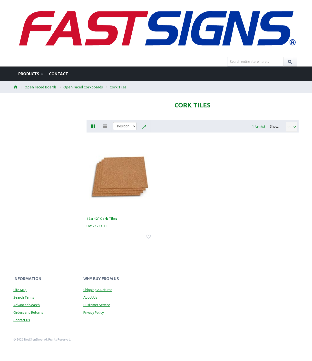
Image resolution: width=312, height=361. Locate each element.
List (105, 126)
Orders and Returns (28, 312)
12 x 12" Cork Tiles (102, 219)
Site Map (20, 290)
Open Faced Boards (41, 87)
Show (274, 126)
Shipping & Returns (97, 290)
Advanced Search (26, 305)
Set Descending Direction (144, 126)
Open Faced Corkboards (83, 87)
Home (15, 87)
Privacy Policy (93, 312)
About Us (90, 297)
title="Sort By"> (124, 126)
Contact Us (21, 320)
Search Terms (23, 297)
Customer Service (96, 305)
